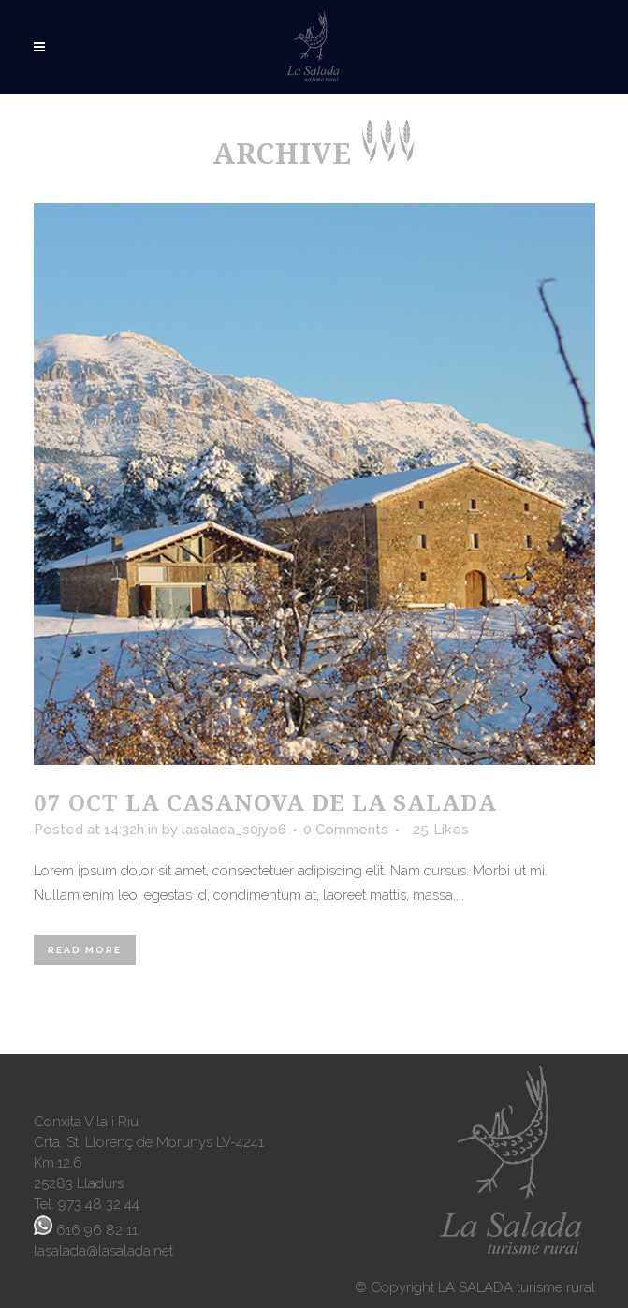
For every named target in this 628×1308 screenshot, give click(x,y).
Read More (85, 950)
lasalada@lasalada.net (103, 1250)
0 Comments (345, 829)
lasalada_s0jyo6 (234, 829)
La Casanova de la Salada (311, 801)
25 (441, 829)
